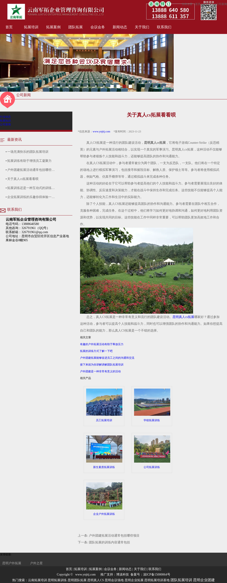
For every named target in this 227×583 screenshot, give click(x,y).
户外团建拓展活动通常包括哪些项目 (114, 535)
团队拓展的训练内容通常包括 (109, 542)
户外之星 (36, 563)
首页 (9, 27)
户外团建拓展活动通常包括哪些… (31, 170)
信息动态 (208, 4)
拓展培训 (31, 27)
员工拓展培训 (104, 405)
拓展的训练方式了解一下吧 (96, 351)
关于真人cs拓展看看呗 (22, 179)
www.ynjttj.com (101, 131)
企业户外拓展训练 (104, 499)
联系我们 (164, 27)
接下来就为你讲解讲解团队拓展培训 (101, 364)
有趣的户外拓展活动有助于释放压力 (101, 344)
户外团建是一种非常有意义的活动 (100, 371)
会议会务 (97, 27)
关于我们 (142, 27)
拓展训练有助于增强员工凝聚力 (29, 160)
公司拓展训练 (152, 452)
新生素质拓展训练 (104, 452)
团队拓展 (75, 27)
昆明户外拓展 (11, 563)
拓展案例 (53, 27)
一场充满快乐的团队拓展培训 (27, 151)
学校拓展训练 (152, 405)
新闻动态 (120, 27)
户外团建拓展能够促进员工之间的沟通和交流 (107, 357)
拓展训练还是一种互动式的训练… (31, 188)
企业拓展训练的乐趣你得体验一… (31, 197)
